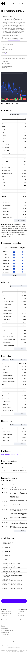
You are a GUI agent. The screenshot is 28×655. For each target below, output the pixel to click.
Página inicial (21, 615)
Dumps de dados (5, 620)
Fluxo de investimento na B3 (8, 624)
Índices (3, 626)
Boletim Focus (4, 615)
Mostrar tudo (14, 275)
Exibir (14, 252)
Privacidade (20, 620)
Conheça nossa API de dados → (14, 601)
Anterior (17, 220)
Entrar (19, 3)
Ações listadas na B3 (6, 613)
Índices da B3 (4, 628)
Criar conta (20, 622)
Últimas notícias (5, 634)
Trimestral (5, 360)
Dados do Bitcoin (5, 617)
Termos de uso (21, 617)
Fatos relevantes (5, 622)
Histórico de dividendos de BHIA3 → (11, 454)
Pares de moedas (5, 632)
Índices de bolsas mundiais (7, 630)
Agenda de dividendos (6, 611)
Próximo (23, 220)
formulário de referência (14, 40)
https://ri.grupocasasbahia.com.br (10, 54)
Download (22, 251)
